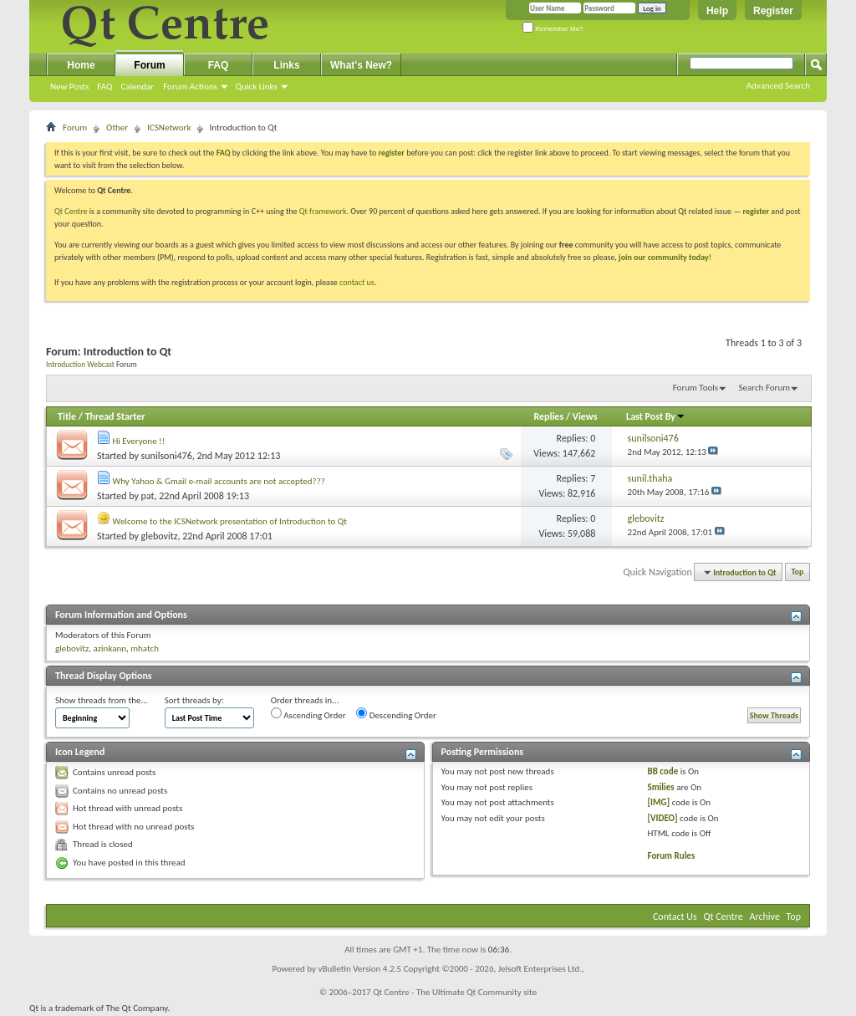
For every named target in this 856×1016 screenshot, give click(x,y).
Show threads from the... (101, 700)
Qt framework (323, 211)
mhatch (144, 648)
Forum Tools (695, 387)
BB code (662, 771)
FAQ (104, 86)
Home (80, 65)
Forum (149, 65)
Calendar (137, 86)
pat (148, 496)
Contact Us (675, 916)
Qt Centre (71, 211)
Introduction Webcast (80, 365)
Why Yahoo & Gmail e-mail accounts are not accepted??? (219, 481)
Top (798, 572)
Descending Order (396, 714)
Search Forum (765, 387)
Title (67, 416)
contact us (356, 282)
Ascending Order (308, 714)
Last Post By (655, 416)
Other (117, 127)
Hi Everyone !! (139, 441)
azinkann (109, 648)
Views (585, 416)
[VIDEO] (662, 818)
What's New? (361, 65)
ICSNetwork (169, 127)
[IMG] (658, 802)
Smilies (660, 787)
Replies (548, 416)
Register (773, 11)
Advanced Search (778, 85)
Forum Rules (671, 855)
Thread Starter (115, 416)
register (756, 211)
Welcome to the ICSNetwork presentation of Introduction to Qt (230, 521)
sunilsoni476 (166, 456)
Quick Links (257, 86)
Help (717, 11)
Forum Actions (190, 86)
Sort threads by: (194, 700)
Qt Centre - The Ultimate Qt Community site (455, 992)
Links (286, 65)
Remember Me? (552, 29)
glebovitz (159, 536)
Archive (765, 916)
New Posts (69, 86)
